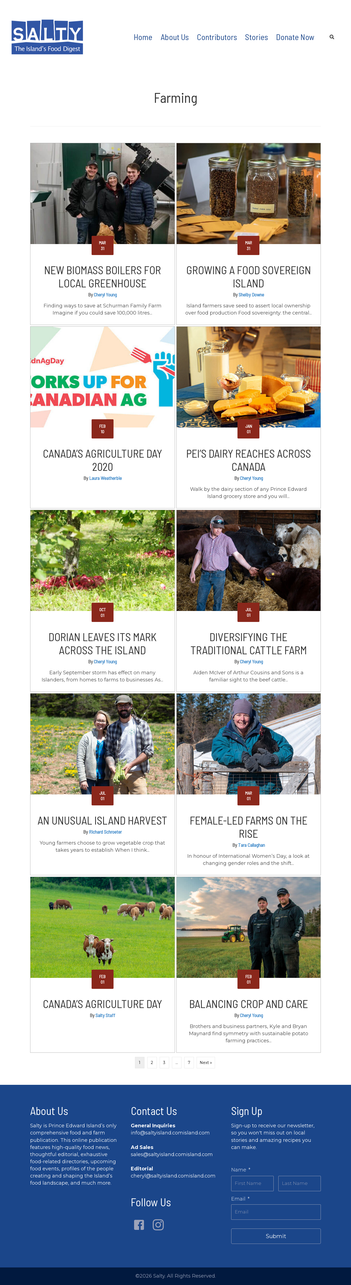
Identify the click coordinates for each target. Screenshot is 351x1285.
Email (240, 1198)
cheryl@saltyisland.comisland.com (173, 1176)
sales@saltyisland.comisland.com (172, 1154)
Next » (206, 1062)
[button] (139, 1225)
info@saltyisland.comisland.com (170, 1133)
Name (240, 1170)
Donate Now (295, 37)
